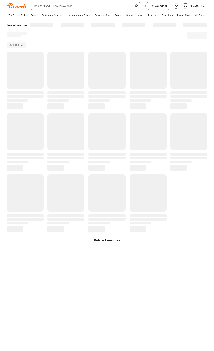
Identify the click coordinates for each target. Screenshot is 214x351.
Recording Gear (103, 15)
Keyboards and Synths (79, 15)
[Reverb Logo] (16, 6)
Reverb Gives (184, 15)
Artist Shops (168, 15)
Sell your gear (158, 5)
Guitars (34, 15)
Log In (204, 6)
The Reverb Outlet (17, 15)
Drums (118, 15)
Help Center (200, 15)
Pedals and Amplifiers (53, 15)
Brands (130, 15)
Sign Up (195, 6)
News (141, 15)
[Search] (136, 6)
